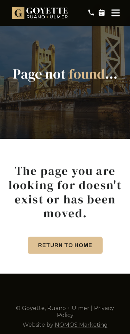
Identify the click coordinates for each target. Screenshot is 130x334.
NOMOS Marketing (81, 325)
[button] (115, 12)
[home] (40, 12)
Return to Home (65, 247)
